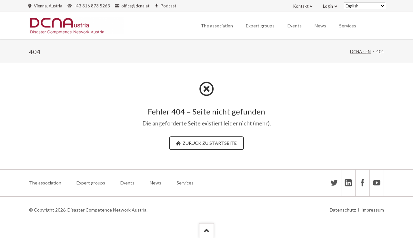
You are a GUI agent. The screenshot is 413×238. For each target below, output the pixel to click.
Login (328, 6)
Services (347, 25)
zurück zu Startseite (209, 143)
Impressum (372, 210)
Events (294, 25)
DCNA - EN (360, 51)
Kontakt (300, 6)
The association (217, 25)
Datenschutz (343, 210)
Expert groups (260, 25)
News (320, 25)
